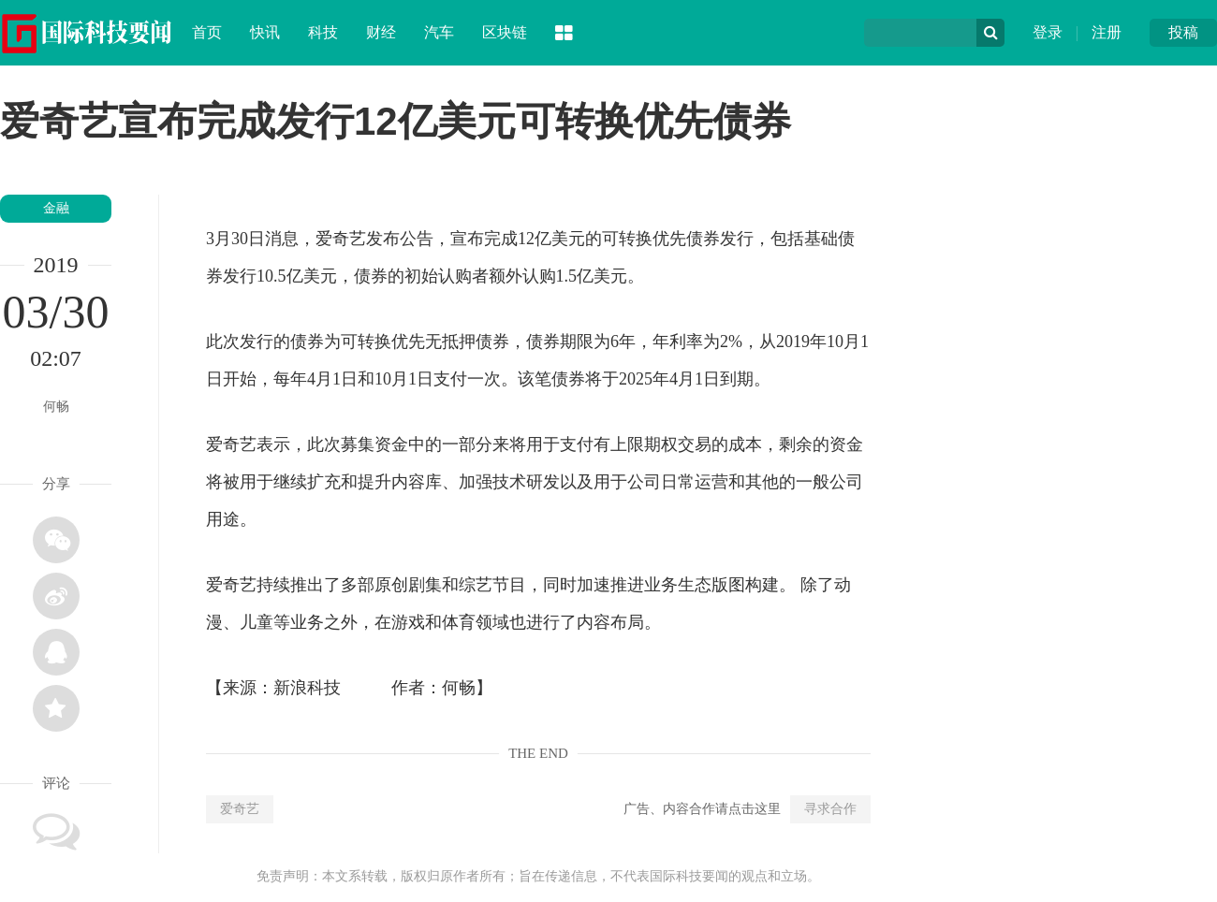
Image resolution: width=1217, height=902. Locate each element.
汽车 (439, 32)
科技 (323, 32)
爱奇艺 (239, 809)
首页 (207, 32)
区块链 (504, 32)
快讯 (265, 32)
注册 (1107, 32)
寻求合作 (830, 809)
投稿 (1183, 32)
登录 (1048, 32)
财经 (381, 32)
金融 (56, 208)
